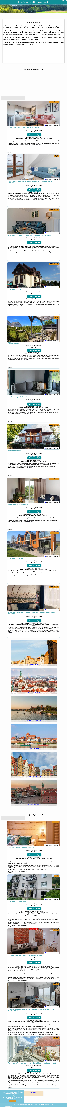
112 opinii (47, 967)
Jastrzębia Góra (53, 102)
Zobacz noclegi (34, 135)
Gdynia (56, 876)
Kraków (56, 929)
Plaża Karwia (33, 1092)
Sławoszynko (54, 533)
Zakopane (55, 822)
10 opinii (41, 570)
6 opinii (52, 194)
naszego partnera (39, 145)
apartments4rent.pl (62, 0)
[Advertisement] (33, 83)
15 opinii (50, 247)
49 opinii (57, 1022)
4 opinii (41, 408)
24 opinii (42, 516)
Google (3, 1092)
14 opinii (40, 462)
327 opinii (46, 139)
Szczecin (55, 1037)
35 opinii (51, 1074)
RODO (15, 1098)
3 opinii (57, 625)
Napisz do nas (50, 1104)
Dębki (56, 156)
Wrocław (55, 983)
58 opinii (39, 354)
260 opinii (40, 300)
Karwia (56, 317)
